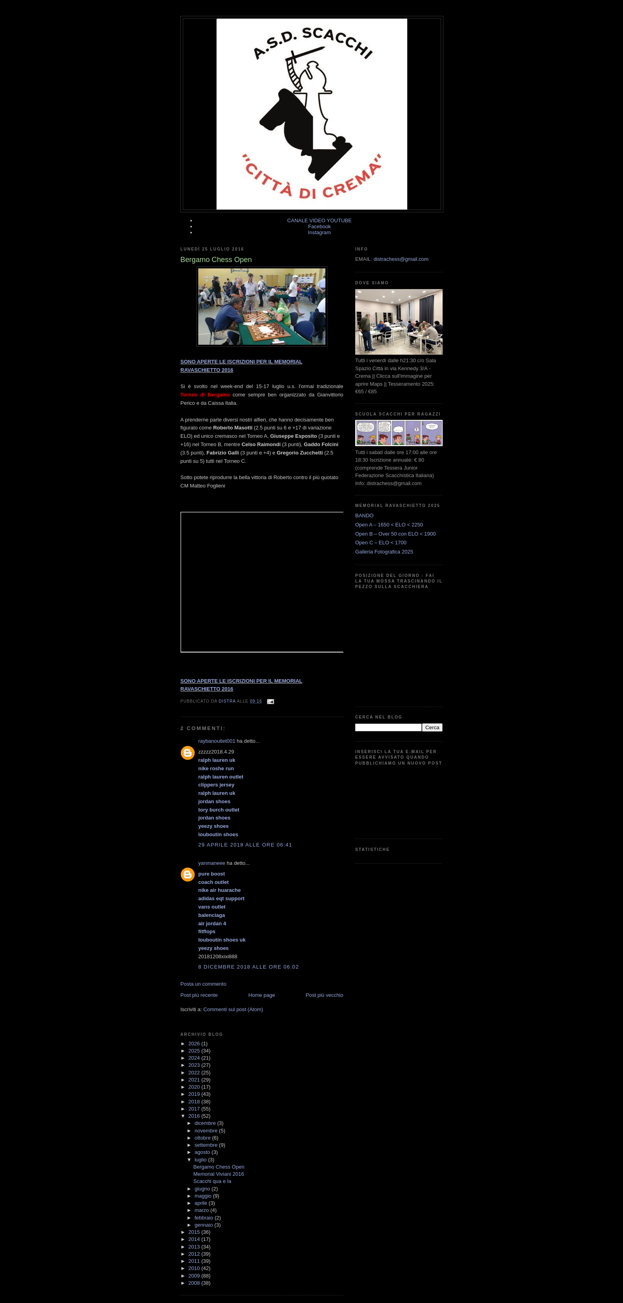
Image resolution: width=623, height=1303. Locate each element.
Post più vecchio (324, 995)
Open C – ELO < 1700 (380, 543)
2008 (194, 1283)
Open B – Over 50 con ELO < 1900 (395, 534)
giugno (203, 1189)
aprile (202, 1203)
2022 (194, 1073)
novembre (207, 1131)
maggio (204, 1196)
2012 (194, 1254)
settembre (207, 1145)
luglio (201, 1160)
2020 (194, 1087)
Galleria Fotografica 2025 (384, 552)
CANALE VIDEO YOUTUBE (319, 220)
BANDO (364, 515)
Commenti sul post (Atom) (233, 1009)
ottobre (203, 1138)
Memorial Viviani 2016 (218, 1174)
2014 (194, 1239)
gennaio (205, 1225)
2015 (194, 1232)
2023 (194, 1065)
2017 (194, 1109)
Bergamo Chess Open (218, 1167)
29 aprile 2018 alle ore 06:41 (245, 845)
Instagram (319, 232)
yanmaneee (211, 863)
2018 (194, 1102)
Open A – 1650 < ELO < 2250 (389, 525)
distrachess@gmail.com (400, 259)
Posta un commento (203, 984)
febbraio (205, 1218)
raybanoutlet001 (216, 741)
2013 (194, 1247)
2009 (194, 1276)
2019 (194, 1094)
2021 (194, 1080)
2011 (194, 1261)
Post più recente (199, 995)
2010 (194, 1268)
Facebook (319, 226)
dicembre (206, 1123)
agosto (203, 1152)
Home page (261, 995)
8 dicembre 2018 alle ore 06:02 (248, 967)
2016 (194, 1116)
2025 (194, 1051)
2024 (194, 1058)
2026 (194, 1044)
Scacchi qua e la (212, 1181)
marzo (203, 1210)
